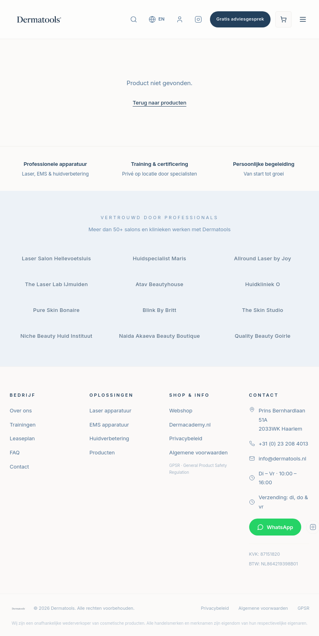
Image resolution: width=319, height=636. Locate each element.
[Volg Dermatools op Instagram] (198, 19)
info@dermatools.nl (277, 458)
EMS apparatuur (109, 424)
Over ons (21, 410)
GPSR (303, 608)
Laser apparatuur (111, 410)
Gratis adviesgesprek (240, 19)
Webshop (180, 410)
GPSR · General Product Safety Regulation (198, 469)
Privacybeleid (185, 438)
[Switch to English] (156, 19)
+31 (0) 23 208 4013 (279, 443)
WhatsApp (275, 527)
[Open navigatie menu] (302, 19)
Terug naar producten (160, 102)
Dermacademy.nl (190, 424)
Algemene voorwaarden (198, 452)
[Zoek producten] (134, 19)
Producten (102, 452)
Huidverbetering (109, 438)
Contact (19, 466)
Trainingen (23, 424)
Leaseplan (22, 438)
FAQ (15, 452)
